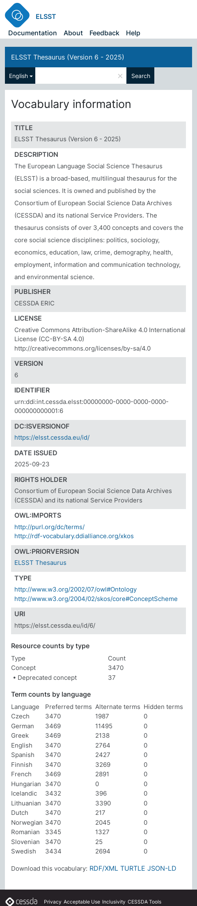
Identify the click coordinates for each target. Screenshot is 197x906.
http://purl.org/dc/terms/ (49, 527)
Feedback (104, 33)
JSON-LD (161, 868)
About (73, 33)
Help (133, 33)
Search (140, 75)
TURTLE (132, 868)
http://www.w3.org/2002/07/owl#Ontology (75, 589)
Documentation (32, 33)
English (18, 75)
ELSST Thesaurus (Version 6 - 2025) (67, 57)
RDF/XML (103, 868)
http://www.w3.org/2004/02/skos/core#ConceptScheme (96, 599)
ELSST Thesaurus (40, 563)
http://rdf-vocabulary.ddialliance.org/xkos (74, 536)
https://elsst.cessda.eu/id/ (51, 437)
